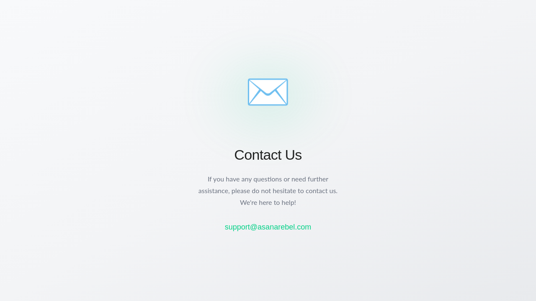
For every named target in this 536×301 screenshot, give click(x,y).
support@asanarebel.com (268, 227)
